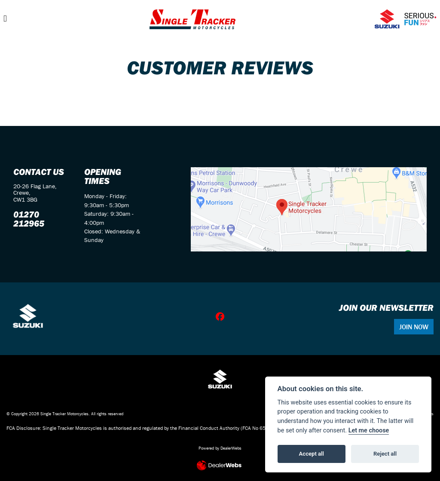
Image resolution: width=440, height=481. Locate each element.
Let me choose (368, 430)
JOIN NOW (413, 326)
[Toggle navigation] (5, 18)
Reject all (385, 453)
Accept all (311, 453)
